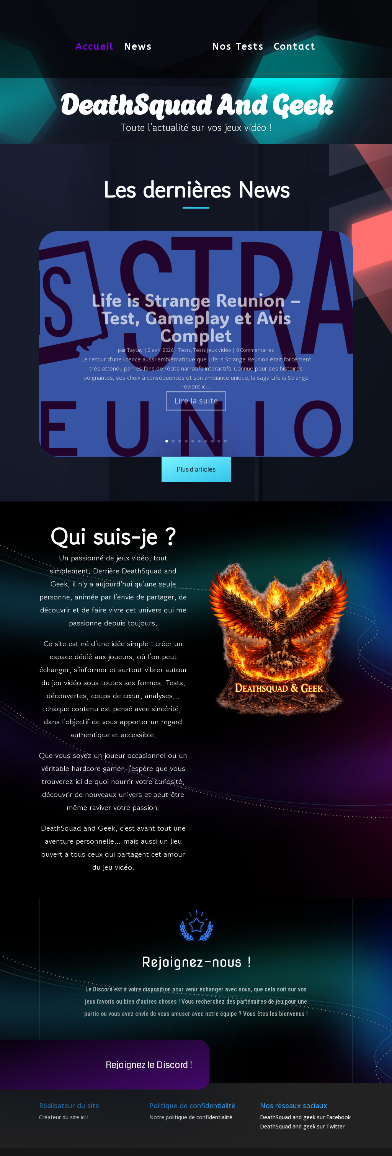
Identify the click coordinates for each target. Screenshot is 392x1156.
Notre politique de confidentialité (190, 1117)
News (141, 43)
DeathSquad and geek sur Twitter (302, 1126)
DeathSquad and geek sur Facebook (305, 1117)
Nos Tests (235, 43)
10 (225, 441)
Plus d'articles (196, 469)
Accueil (97, 43)
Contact (292, 43)
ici (83, 1117)
